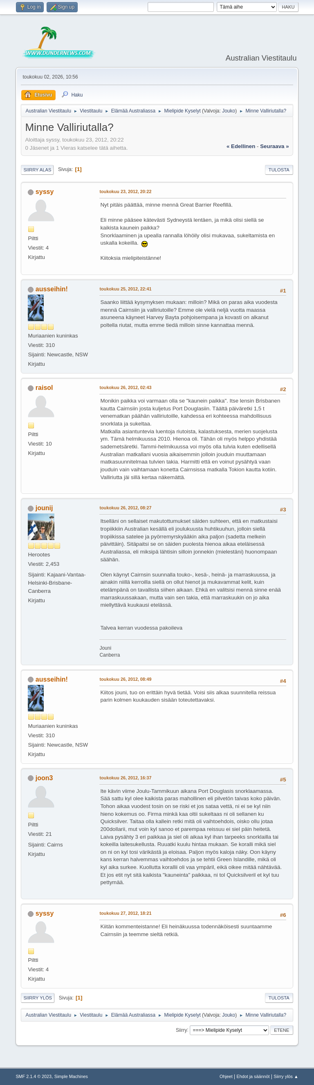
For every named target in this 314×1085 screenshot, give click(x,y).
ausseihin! (52, 289)
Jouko (228, 111)
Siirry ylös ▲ (286, 1076)
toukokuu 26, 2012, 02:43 (125, 387)
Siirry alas (37, 169)
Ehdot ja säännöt (252, 1076)
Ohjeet (226, 1076)
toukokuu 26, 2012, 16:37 (125, 777)
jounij (44, 507)
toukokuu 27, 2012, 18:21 (125, 913)
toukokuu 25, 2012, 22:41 (125, 288)
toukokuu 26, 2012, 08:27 (125, 507)
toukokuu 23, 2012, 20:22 (125, 191)
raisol (44, 387)
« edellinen (241, 146)
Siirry (181, 1030)
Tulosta (279, 169)
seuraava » (274, 146)
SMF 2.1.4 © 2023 (34, 1076)
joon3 (44, 777)
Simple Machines (71, 1076)
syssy (45, 191)
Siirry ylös (37, 997)
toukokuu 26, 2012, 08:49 (125, 679)
